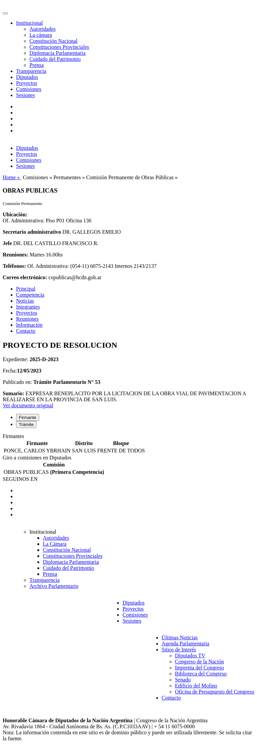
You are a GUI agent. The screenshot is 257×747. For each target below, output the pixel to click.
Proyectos (26, 83)
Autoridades (42, 29)
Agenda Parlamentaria (185, 643)
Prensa (36, 65)
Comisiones (28, 89)
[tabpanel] (128, 444)
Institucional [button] (29, 23)
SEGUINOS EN (20, 479)
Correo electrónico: (25, 277)
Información (29, 325)
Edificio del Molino (196, 685)
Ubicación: (15, 214)
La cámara (40, 35)
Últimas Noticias (180, 637)
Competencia (30, 295)
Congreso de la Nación (199, 661)
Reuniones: (15, 254)
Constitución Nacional (53, 41)
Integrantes (28, 307)
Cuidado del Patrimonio (55, 59)
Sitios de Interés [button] (179, 649)
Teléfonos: (14, 266)
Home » (12, 177)
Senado (183, 679)
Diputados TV (190, 655)
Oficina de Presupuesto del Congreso (214, 692)
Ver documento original (28, 405)
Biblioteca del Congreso (201, 673)
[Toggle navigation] (5, 13)
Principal (25, 289)
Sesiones (25, 95)
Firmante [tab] (27, 417)
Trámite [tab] (26, 424)
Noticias (25, 301)
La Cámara (55, 544)
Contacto (25, 331)
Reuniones (27, 319)
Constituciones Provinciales (59, 47)
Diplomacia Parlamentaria (57, 53)
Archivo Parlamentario (53, 586)
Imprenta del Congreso (199, 667)
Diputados (27, 77)
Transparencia (31, 71)
